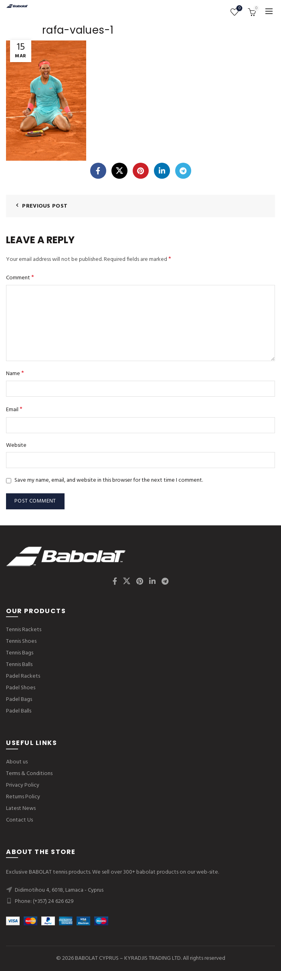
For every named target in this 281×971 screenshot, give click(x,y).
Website (16, 445)
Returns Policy (23, 796)
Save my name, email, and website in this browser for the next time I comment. (108, 480)
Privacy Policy (22, 785)
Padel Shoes (20, 687)
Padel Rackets (23, 676)
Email (14, 410)
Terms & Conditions (29, 773)
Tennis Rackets (23, 629)
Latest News (21, 808)
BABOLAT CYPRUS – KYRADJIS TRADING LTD (128, 958)
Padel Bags (19, 699)
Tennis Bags (19, 653)
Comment (20, 278)
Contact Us (19, 820)
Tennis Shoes (21, 641)
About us (17, 762)
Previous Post (44, 206)
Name (15, 374)
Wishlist (239, 8)
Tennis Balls (19, 664)
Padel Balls (18, 711)
